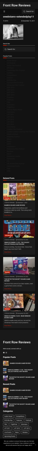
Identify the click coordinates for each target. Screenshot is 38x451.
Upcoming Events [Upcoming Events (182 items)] (9, 436)
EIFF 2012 (10, 88)
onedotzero (11, 146)
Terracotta (11, 159)
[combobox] (28, 11)
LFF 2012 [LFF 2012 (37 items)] (17, 428)
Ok (19, 448)
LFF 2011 (10, 115)
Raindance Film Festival (15, 149)
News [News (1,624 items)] (17, 432)
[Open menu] (4, 11)
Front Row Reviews (17, 5)
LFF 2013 (10, 119)
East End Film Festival (15, 83)
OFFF (9, 144)
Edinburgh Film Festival (15, 85)
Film (8, 102)
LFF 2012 (10, 117)
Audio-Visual (11, 61)
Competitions (12, 75)
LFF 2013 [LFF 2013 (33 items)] (27, 428)
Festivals (10, 100)
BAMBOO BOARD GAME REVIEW (14, 205)
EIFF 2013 (10, 90)
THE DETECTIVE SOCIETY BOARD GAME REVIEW (17, 280)
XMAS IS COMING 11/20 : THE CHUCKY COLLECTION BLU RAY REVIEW (16, 243)
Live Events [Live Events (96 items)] (7, 432)
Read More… (8, 215)
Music (9, 139)
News (9, 142)
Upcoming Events (13, 166)
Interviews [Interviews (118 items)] (24, 424)
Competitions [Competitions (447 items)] (20, 416)
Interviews (11, 112)
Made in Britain (12, 134)
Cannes (10, 73)
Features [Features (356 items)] (19, 420)
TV (8, 161)
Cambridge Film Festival (16, 70)
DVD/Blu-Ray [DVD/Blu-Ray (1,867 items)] (8, 420)
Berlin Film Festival (14, 65)
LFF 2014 (10, 122)
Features (10, 97)
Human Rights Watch (14, 110)
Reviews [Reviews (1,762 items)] (25, 432)
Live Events (11, 127)
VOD (8, 171)
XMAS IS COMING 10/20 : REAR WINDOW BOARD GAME (17, 316)
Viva (8, 169)
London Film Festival (14, 129)
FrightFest (10, 107)
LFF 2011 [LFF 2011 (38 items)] (7, 428)
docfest (10, 78)
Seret (9, 154)
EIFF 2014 (10, 92)
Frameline (10, 105)
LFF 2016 (10, 124)
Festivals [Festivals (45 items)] (28, 420)
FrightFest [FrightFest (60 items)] (14, 424)
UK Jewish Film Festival (15, 164)
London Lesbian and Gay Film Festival (21, 132)
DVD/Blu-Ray (11, 80)
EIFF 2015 (10, 95)
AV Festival (11, 63)
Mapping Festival (13, 137)
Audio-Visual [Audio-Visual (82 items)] (8, 416)
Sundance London (13, 156)
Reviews (10, 151)
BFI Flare (10, 68)
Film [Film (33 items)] (5, 424)
